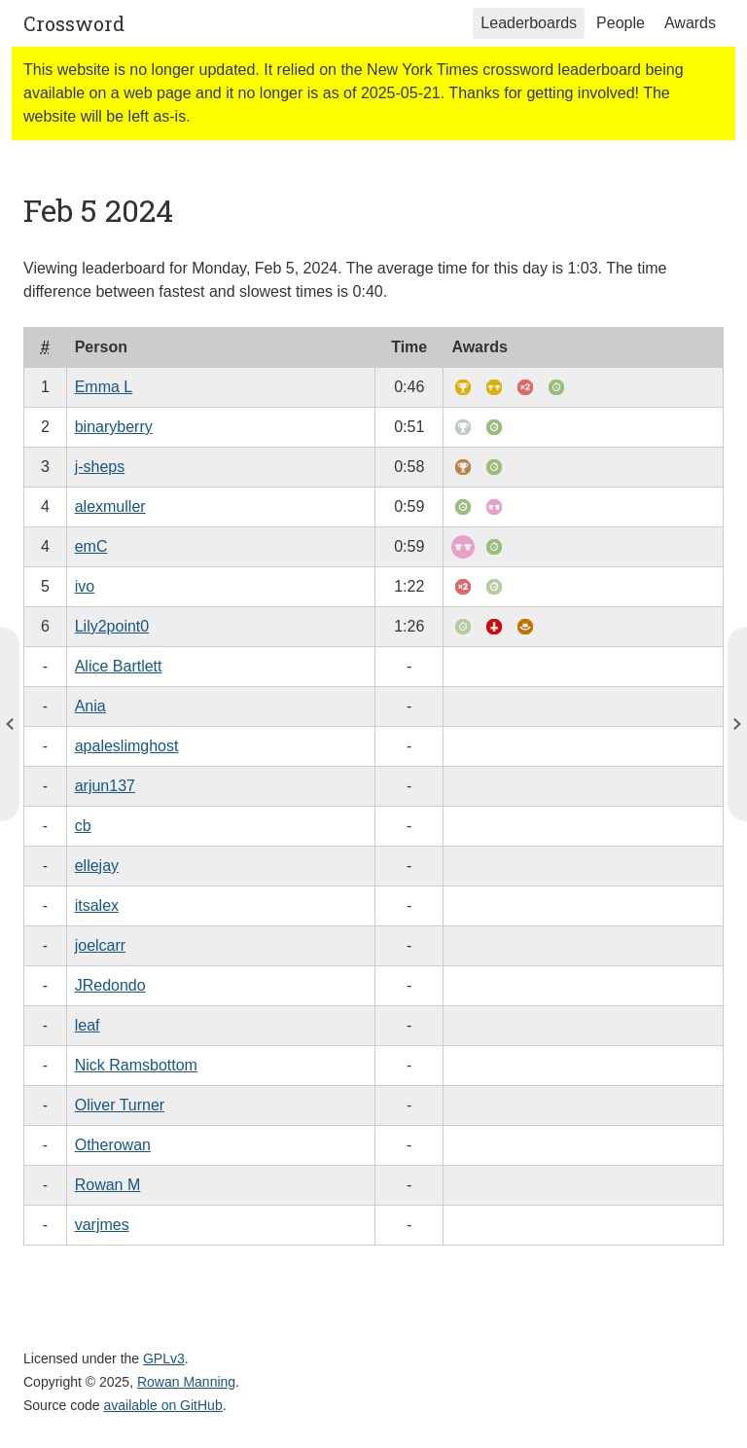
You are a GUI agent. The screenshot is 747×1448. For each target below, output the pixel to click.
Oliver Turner (119, 1105)
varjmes (102, 1224)
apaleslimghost (127, 746)
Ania (90, 706)
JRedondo (110, 985)
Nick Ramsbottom (136, 1065)
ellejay (97, 865)
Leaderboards (528, 23)
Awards (690, 23)
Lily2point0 (112, 626)
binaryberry (114, 426)
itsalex (97, 905)
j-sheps (100, 466)
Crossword (73, 23)
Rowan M (108, 1184)
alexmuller (110, 506)
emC (91, 546)
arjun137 (105, 786)
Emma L (104, 387)
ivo (84, 586)
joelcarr (100, 945)
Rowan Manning (186, 1382)
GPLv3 (164, 1358)
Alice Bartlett (118, 666)
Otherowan (113, 1145)
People (620, 23)
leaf (87, 1025)
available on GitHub (163, 1405)
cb (83, 825)
